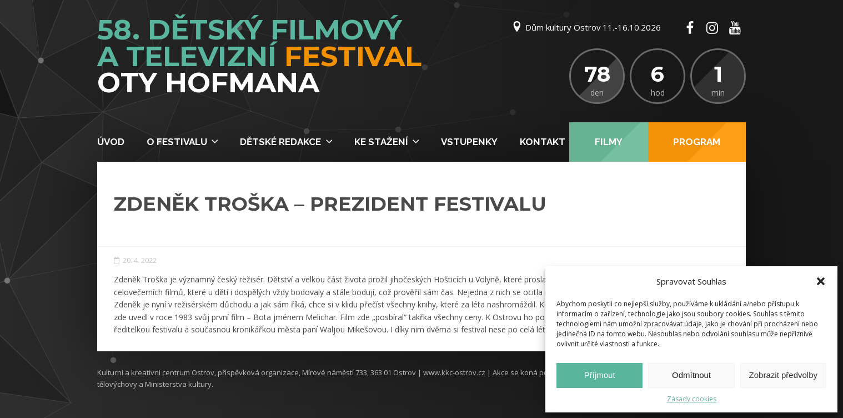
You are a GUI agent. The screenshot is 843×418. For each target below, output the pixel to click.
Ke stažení (381, 141)
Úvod (110, 141)
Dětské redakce (280, 141)
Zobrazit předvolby (783, 375)
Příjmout (599, 375)
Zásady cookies (691, 399)
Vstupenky (469, 141)
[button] (820, 281)
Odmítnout (691, 375)
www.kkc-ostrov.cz (454, 372)
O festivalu (177, 141)
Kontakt (542, 141)
